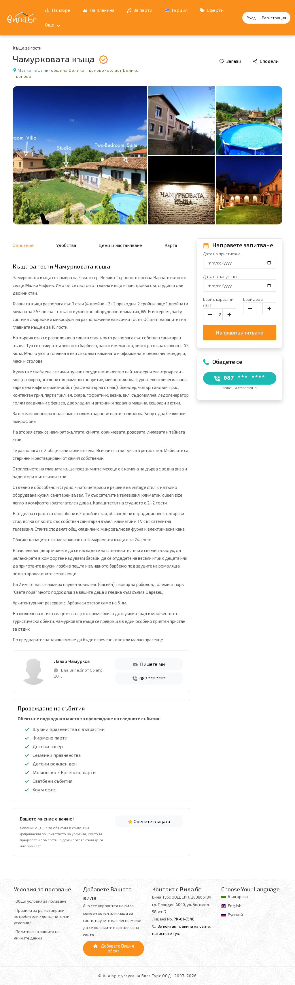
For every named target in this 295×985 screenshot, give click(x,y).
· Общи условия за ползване (40, 901)
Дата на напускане (221, 276)
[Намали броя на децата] (250, 308)
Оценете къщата (149, 821)
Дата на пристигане (222, 253)
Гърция (176, 10)
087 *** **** (149, 678)
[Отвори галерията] (147, 155)
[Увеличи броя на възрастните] (229, 314)
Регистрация (274, 17)
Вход (251, 17)
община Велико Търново (77, 70)
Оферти (212, 10)
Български (238, 896)
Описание (23, 245)
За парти (139, 10)
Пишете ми (149, 664)
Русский (235, 914)
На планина (98, 10)
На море (57, 10)
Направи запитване (239, 332)
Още (52, 24)
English (234, 905)
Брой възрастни (218, 302)
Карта (170, 245)
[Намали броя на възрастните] (210, 314)
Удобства (66, 245)
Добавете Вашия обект (113, 948)
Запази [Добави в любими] (230, 61)
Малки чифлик (33, 70)
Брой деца (253, 299)
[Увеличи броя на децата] (269, 308)
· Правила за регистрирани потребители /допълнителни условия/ (41, 916)
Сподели (266, 61)
